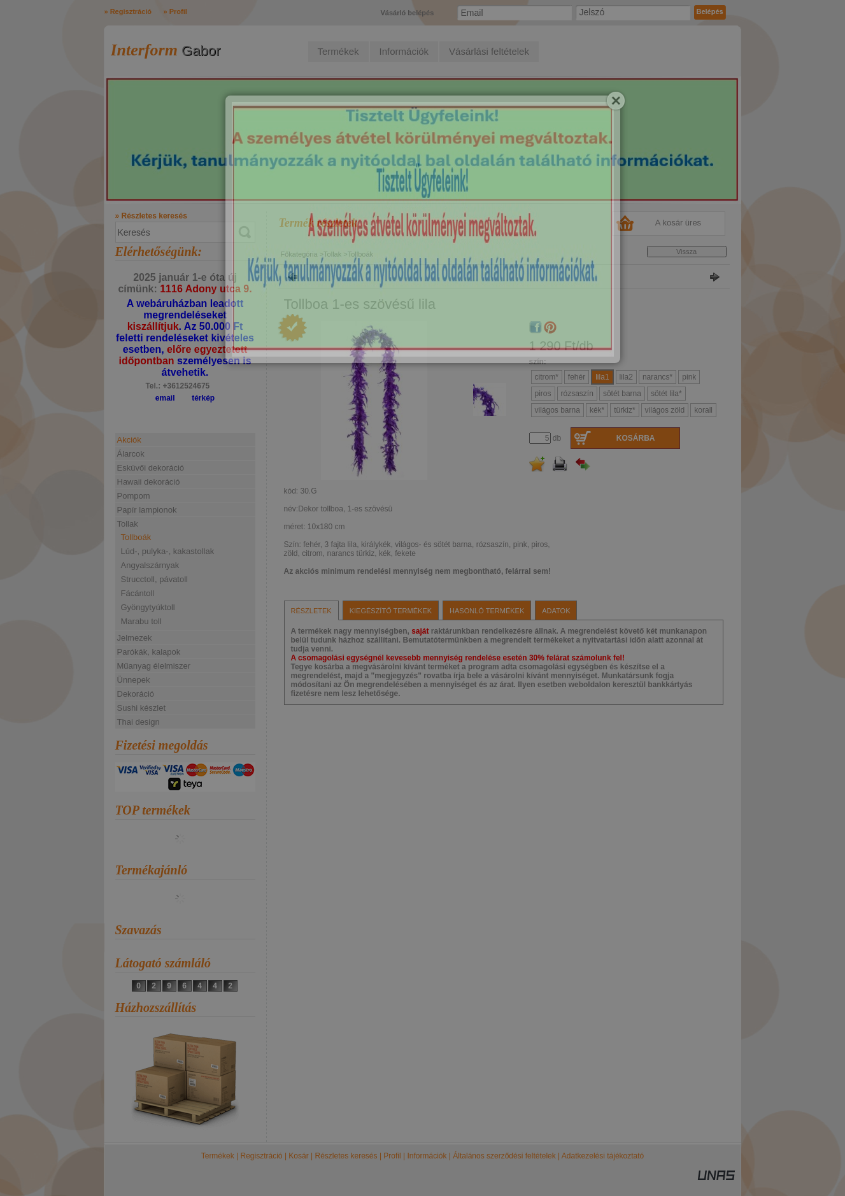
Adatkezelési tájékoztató (603, 1155)
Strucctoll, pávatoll (154, 579)
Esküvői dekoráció (151, 468)
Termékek (217, 1155)
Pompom (133, 496)
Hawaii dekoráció (148, 482)
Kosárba (635, 438)
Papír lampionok (147, 510)
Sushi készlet (141, 708)
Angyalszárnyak (150, 565)
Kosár (298, 1155)
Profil (392, 1155)
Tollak (332, 254)
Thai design (138, 722)
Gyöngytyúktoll (148, 607)
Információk (426, 1155)
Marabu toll (141, 621)
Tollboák (136, 537)
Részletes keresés (346, 1155)
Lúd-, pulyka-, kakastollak (168, 551)
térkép (203, 398)
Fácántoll (138, 593)
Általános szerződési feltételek (504, 1155)
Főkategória (299, 254)
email (165, 398)
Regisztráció (262, 1155)
